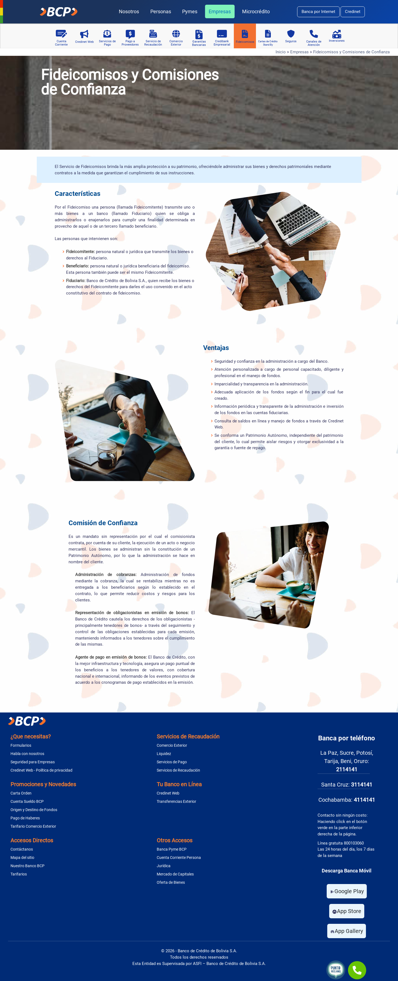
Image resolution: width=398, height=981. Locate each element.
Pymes (189, 11)
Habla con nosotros (27, 753)
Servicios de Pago (172, 762)
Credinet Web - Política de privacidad (41, 770)
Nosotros (129, 11)
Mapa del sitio (22, 857)
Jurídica (164, 866)
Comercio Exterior (172, 745)
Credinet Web (168, 793)
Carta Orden (21, 793)
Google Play (347, 891)
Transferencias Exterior (176, 801)
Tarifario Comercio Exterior (33, 826)
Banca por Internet (318, 11)
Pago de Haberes (25, 818)
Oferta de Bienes (171, 882)
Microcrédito (256, 11)
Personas (160, 11)
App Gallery (346, 931)
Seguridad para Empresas (33, 762)
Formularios (21, 745)
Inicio (281, 51)
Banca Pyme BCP (172, 849)
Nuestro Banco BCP (27, 866)
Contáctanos (22, 849)
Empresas (220, 11)
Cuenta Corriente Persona (179, 857)
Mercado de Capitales (175, 874)
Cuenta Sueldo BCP (27, 801)
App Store (346, 911)
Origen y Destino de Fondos (34, 810)
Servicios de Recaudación (178, 770)
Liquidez (164, 753)
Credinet (352, 11)
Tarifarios (19, 874)
